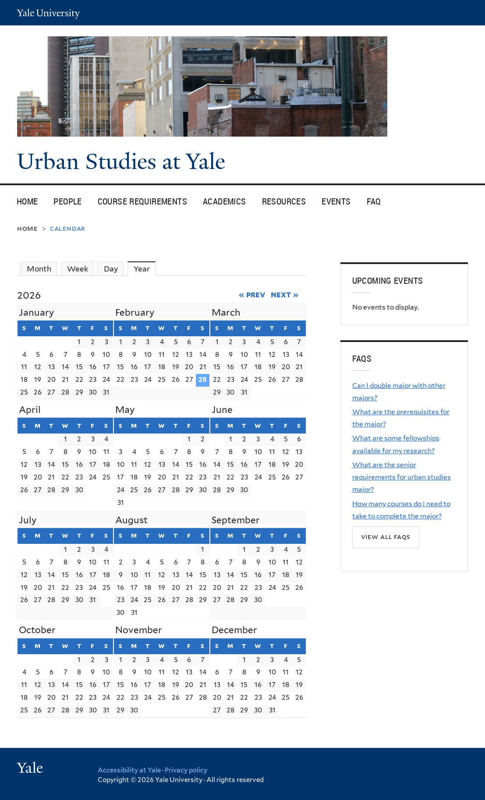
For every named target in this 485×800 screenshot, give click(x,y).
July (27, 520)
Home (27, 201)
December (234, 629)
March (226, 312)
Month (39, 268)
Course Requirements (142, 201)
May (125, 409)
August (131, 520)
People (67, 201)
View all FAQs (386, 536)
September (236, 520)
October (37, 629)
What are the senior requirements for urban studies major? (401, 477)
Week (77, 268)
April (30, 409)
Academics (224, 201)
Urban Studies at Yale (124, 161)
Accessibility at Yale (129, 770)
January (36, 312)
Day (111, 268)
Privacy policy (186, 770)
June (222, 409)
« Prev (252, 294)
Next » (284, 294)
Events (336, 201)
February (134, 312)
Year (145, 268)
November (138, 629)
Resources (284, 201)
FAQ (374, 201)
